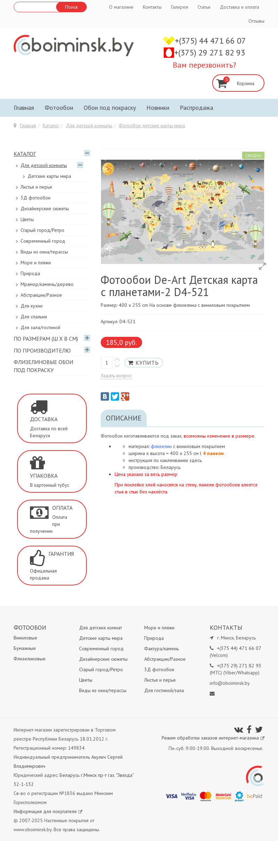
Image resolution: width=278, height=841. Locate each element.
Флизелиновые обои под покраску (43, 365)
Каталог (51, 125)
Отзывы (256, 21)
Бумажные (25, 648)
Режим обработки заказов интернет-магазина (213, 738)
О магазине (121, 7)
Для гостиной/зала (164, 690)
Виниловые (25, 638)
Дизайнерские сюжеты (45, 208)
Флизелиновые (30, 659)
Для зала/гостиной (40, 327)
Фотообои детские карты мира (152, 125)
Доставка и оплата (239, 7)
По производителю (42, 350)
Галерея (179, 7)
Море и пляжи (36, 262)
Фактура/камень (161, 648)
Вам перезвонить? (204, 65)
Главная (24, 108)
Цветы (27, 219)
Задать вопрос (116, 375)
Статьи (204, 7)
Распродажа (196, 108)
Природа (30, 273)
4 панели (213, 453)
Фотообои (59, 108)
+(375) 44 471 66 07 (210, 40)
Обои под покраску (110, 108)
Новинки (157, 108)
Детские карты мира (49, 176)
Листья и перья (36, 187)
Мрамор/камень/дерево (47, 284)
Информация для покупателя (48, 811)
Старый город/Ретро (42, 230)
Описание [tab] (123, 418)
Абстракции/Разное (41, 295)
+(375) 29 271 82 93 (209, 52)
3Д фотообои (36, 198)
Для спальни (34, 316)
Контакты (152, 7)
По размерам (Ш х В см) (46, 338)
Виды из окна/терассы (44, 252)
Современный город (43, 241)
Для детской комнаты (89, 125)
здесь (196, 460)
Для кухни (32, 306)
